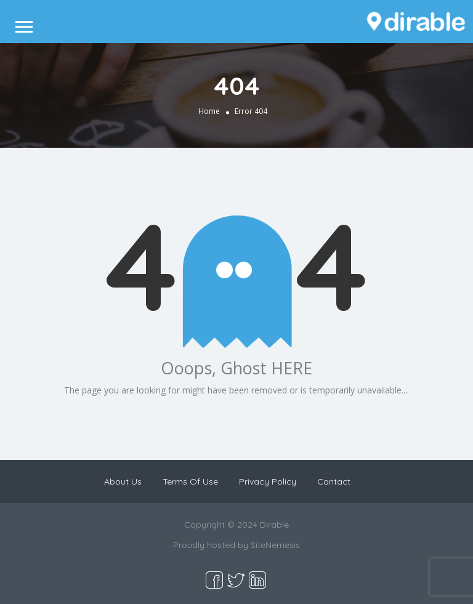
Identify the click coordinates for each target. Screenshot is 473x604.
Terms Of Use (190, 481)
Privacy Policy (267, 481)
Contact (333, 481)
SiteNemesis (275, 544)
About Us (123, 481)
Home (209, 110)
